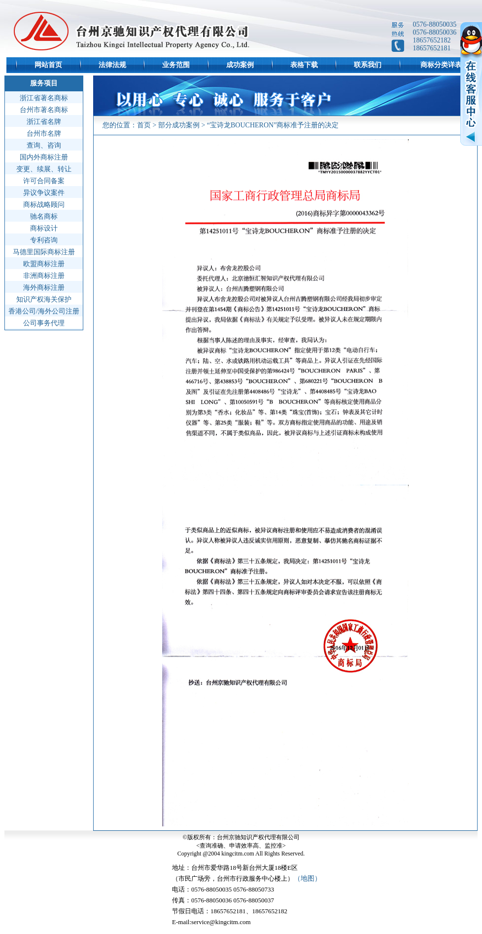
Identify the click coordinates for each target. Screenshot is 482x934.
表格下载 (304, 65)
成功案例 (240, 65)
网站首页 (48, 65)
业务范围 (176, 65)
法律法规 (112, 65)
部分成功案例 (179, 125)
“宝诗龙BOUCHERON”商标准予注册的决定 (273, 125)
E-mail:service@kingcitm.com (211, 922)
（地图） (307, 878)
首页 (144, 125)
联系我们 (367, 65)
